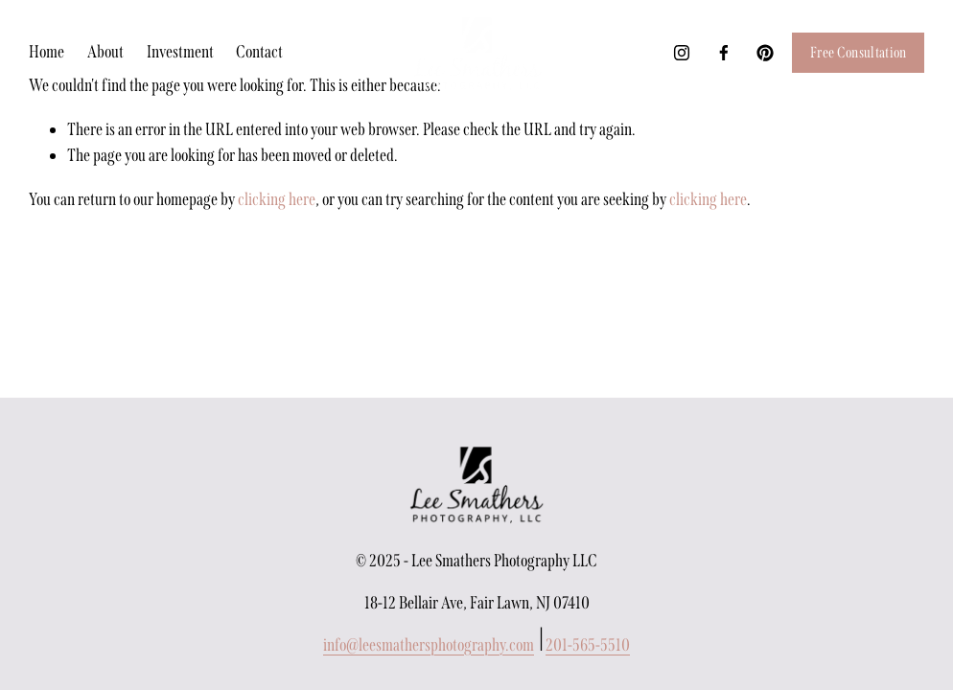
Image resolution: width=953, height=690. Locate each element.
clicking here (276, 199)
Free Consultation (858, 52)
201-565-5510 (588, 645)
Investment (180, 51)
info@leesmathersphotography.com (428, 645)
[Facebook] (723, 52)
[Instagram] (681, 52)
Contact (259, 51)
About (105, 51)
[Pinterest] (765, 52)
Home (46, 51)
